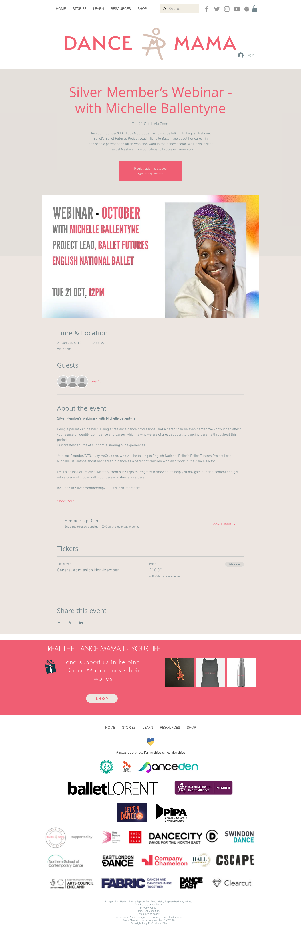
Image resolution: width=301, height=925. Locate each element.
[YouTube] (236, 9)
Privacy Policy (148, 907)
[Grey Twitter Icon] (216, 9)
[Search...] (179, 8)
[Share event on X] (70, 622)
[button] (254, 8)
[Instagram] (226, 9)
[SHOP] (102, 698)
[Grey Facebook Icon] (206, 9)
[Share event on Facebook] (59, 622)
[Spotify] (246, 9)
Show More (65, 501)
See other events (150, 174)
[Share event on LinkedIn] (81, 622)
